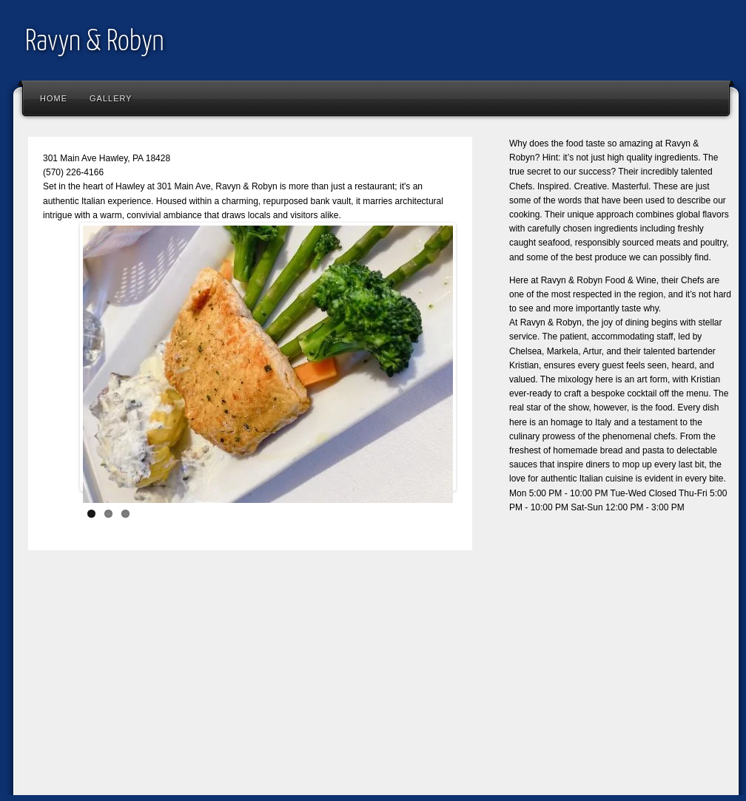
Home (53, 98)
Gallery (111, 98)
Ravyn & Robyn (94, 42)
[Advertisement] (271, 683)
